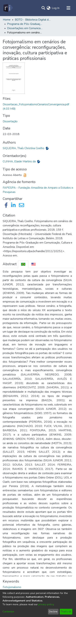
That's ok (66, 611)
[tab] (23, 264)
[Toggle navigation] (68, 8)
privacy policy (46, 604)
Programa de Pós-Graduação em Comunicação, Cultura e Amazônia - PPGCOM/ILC (25, 24)
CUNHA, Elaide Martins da (19, 161)
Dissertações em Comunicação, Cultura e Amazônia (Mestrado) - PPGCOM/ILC (25, 28)
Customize (8, 611)
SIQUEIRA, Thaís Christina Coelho (24, 148)
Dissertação (10, 121)
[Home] (8, 8)
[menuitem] (48, 8)
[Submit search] (43, 8)
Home (7, 20)
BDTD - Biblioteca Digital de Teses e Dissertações (32, 20)
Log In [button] (56, 8)
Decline (53, 611)
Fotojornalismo (12, 587)
